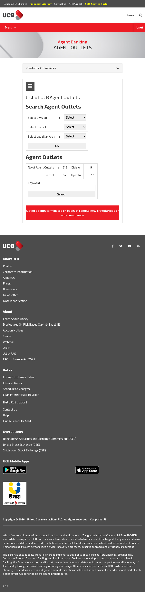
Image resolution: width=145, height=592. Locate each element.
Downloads (10, 289)
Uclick (6, 347)
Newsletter (10, 295)
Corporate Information (18, 271)
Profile (7, 266)
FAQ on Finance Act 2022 (19, 359)
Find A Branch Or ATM (17, 421)
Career (7, 336)
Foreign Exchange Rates (18, 377)
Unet (139, 27)
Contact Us (60, 3)
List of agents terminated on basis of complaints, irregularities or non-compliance (72, 213)
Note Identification (15, 301)
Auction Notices (13, 330)
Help (6, 415)
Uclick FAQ (9, 353)
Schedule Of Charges (15, 3)
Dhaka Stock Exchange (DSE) (21, 444)
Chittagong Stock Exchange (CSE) (24, 450)
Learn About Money (15, 318)
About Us (9, 277)
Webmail (8, 342)
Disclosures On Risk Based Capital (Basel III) (31, 324)
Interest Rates (12, 383)
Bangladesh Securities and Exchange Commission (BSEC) (39, 438)
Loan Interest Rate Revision (21, 394)
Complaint (98, 519)
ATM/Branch (75, 3)
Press (7, 283)
